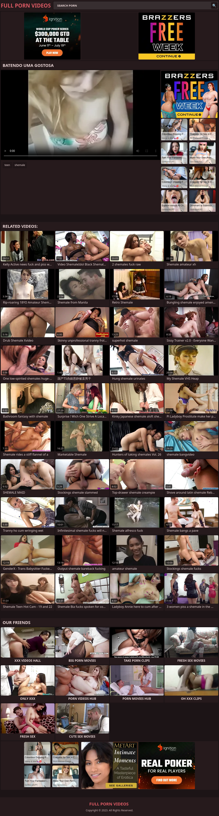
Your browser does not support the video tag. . (80, 115)
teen (7, 165)
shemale (20, 165)
